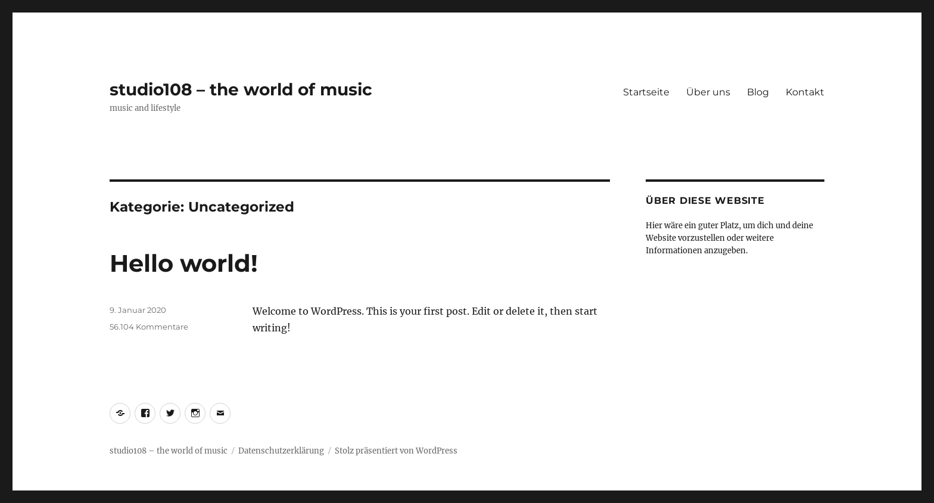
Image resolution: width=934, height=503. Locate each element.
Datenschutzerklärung (281, 451)
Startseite (646, 92)
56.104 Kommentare (149, 326)
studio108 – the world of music (241, 89)
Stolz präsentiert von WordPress (396, 451)
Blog (758, 92)
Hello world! (184, 263)
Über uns (708, 92)
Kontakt (805, 92)
